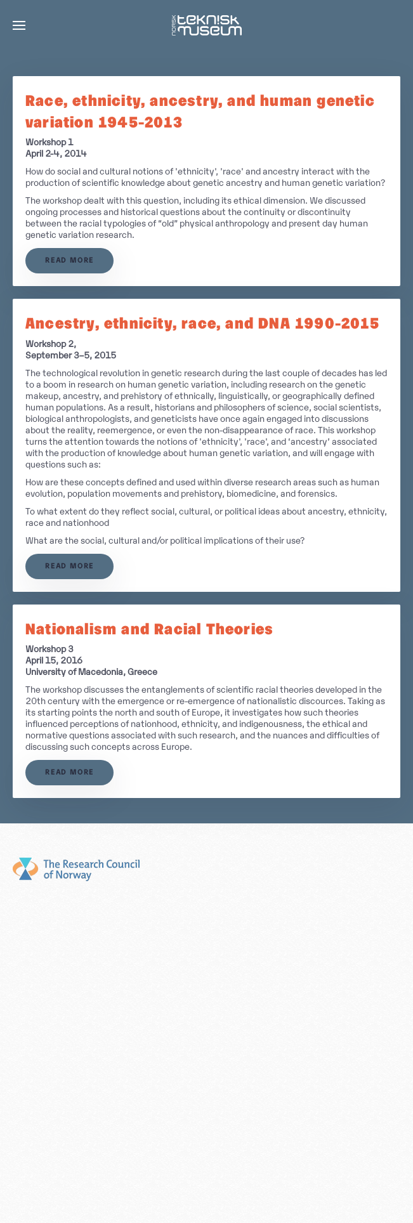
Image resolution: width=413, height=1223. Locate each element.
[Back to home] (207, 25)
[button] (19, 25)
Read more (69, 261)
